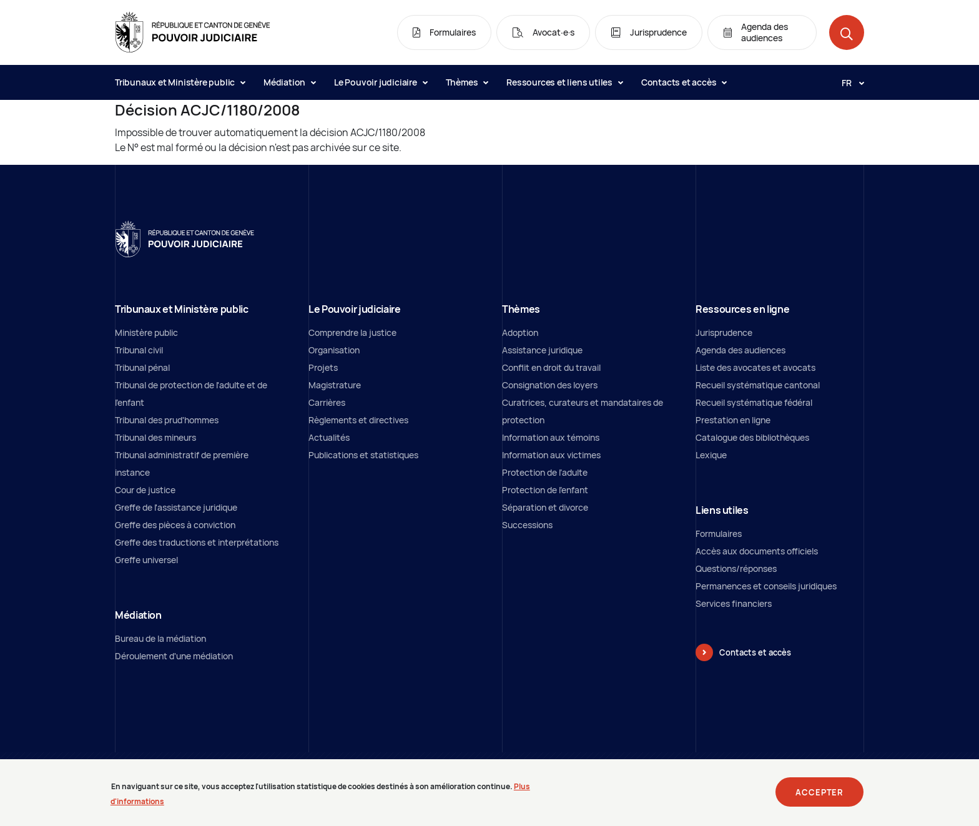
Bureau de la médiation (160, 638)
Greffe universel (146, 560)
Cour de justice (145, 490)
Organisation (334, 350)
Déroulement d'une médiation (174, 656)
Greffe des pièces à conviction (175, 525)
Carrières (326, 402)
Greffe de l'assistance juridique (176, 507)
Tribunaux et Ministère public (180, 82)
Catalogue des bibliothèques (752, 437)
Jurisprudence (724, 332)
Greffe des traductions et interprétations (196, 542)
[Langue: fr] (848, 82)
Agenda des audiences (740, 350)
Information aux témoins (550, 437)
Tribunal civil (139, 350)
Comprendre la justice (352, 332)
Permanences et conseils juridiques (766, 586)
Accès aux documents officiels (757, 551)
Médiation (289, 82)
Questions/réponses (736, 568)
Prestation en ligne (733, 420)
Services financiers (734, 603)
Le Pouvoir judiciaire (380, 82)
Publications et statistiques (363, 455)
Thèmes (467, 82)
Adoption (520, 332)
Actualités (329, 437)
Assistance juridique (542, 350)
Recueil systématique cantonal (758, 385)
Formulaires (719, 533)
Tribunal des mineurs (155, 437)
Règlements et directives (358, 420)
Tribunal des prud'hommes (167, 420)
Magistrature (334, 385)
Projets (323, 367)
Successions (527, 525)
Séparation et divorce (545, 507)
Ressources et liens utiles (564, 82)
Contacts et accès (683, 82)
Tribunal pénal (142, 367)
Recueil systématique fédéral (754, 402)
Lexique (711, 455)
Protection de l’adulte (545, 472)
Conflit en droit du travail (551, 367)
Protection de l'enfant (545, 490)
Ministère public (146, 332)
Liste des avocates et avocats (755, 367)
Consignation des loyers (550, 385)
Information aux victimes (551, 455)
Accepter (819, 798)
